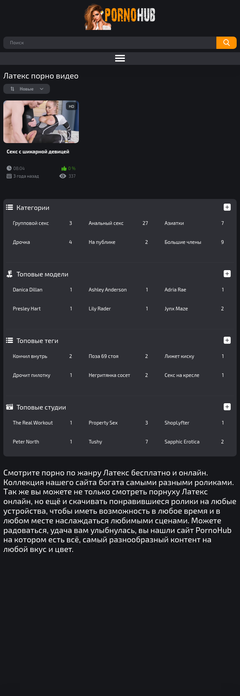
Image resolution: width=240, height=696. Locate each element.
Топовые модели (42, 274)
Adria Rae (194, 289)
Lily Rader (118, 308)
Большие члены (194, 242)
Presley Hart (42, 308)
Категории (32, 207)
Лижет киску (194, 356)
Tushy (118, 441)
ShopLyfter (194, 423)
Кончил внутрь (42, 356)
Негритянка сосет (118, 375)
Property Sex (118, 423)
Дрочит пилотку (42, 375)
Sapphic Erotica (194, 441)
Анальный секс (118, 223)
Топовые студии (41, 407)
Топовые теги (37, 340)
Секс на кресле (194, 375)
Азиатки (194, 223)
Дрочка (42, 242)
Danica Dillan (42, 289)
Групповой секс (42, 223)
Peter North (42, 441)
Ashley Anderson (118, 289)
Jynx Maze (194, 308)
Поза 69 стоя (118, 356)
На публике (118, 242)
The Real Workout (42, 423)
